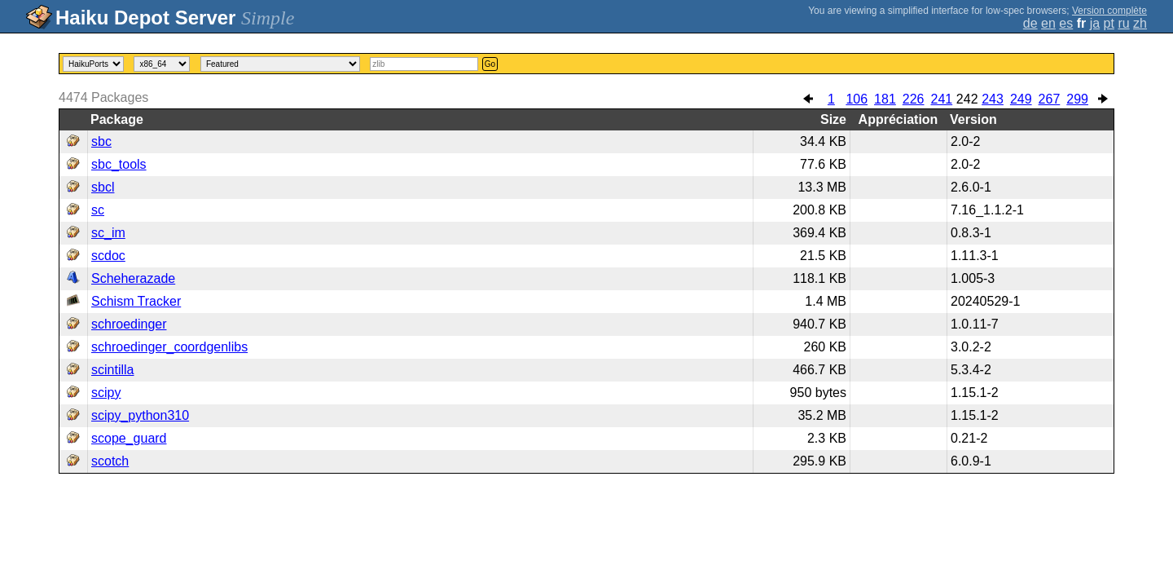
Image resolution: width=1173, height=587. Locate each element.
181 (885, 99)
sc (97, 210)
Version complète (1109, 10)
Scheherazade (133, 278)
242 (967, 99)
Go (490, 64)
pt (1109, 23)
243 (993, 99)
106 (857, 99)
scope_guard (129, 438)
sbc (101, 141)
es (1066, 23)
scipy (106, 392)
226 (914, 99)
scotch (110, 461)
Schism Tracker (136, 301)
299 (1077, 99)
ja (1095, 23)
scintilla (112, 370)
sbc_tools (119, 164)
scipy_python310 (140, 415)
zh (1140, 23)
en (1048, 23)
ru (1123, 23)
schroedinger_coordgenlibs (169, 347)
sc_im (108, 233)
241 (941, 99)
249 (1021, 99)
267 (1050, 99)
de (1030, 23)
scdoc (108, 256)
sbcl (102, 187)
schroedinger (129, 324)
